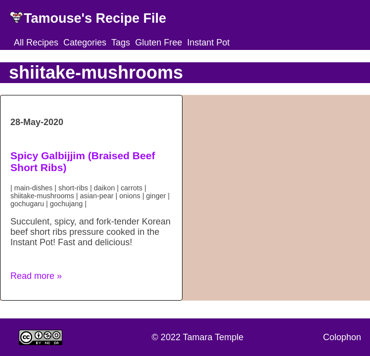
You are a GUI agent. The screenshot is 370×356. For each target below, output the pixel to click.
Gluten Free (158, 42)
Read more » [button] (36, 276)
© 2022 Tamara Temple (198, 337)
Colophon (342, 337)
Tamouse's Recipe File (95, 18)
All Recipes (36, 42)
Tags (120, 42)
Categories (84, 42)
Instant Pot (208, 42)
